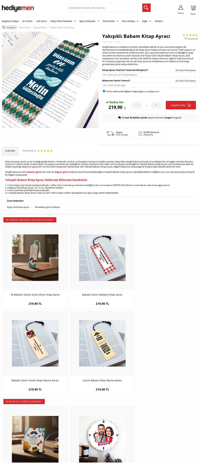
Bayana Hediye (143, 423)
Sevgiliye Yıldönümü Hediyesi (82, 444)
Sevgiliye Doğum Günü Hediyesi (84, 429)
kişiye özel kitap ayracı (18, 206)
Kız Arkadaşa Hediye (45, 429)
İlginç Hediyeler (87, 21)
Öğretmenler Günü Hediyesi (115, 439)
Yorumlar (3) (193, 38)
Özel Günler (109, 21)
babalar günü (34, 171)
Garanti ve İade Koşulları (13, 434)
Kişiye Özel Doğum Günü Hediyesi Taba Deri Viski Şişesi (125, 357)
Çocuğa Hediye (143, 429)
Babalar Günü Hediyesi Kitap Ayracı (76, 275)
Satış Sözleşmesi (10, 429)
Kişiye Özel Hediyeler (61, 21)
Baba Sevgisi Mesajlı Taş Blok (26, 356)
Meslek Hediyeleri (43, 444)
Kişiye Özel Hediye (44, 418)
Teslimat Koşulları (10, 418)
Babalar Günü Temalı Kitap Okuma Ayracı (125, 277)
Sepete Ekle (181, 105)
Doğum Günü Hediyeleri (113, 423)
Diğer (145, 21)
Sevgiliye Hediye (10, 21)
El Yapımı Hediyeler (44, 434)
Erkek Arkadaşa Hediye (46, 423)
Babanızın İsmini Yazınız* (116, 80)
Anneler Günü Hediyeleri (113, 434)
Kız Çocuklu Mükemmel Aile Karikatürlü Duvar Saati (75, 357)
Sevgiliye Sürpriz (43, 439)
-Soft (82, 458)
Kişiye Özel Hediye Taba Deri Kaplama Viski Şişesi (174, 357)
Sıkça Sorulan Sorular (12, 444)
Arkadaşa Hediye (144, 439)
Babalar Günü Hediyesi (113, 444)
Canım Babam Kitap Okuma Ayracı (174, 275)
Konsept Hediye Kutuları (80, 418)
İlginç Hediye (142, 444)
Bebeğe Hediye (143, 434)
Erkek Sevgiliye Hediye (79, 434)
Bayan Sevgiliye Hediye (80, 439)
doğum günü (62, 171)
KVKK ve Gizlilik (9, 439)
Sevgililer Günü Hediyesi (113, 418)
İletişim (159, 21)
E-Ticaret (90, 458)
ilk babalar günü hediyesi (47, 206)
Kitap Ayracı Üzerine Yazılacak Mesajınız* (125, 69)
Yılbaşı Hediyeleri (110, 429)
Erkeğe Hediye (142, 418)
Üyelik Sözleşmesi (10, 423)
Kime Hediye (128, 21)
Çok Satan (41, 21)
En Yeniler (27, 21)
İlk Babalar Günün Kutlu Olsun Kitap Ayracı (26, 277)
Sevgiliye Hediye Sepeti (80, 423)
